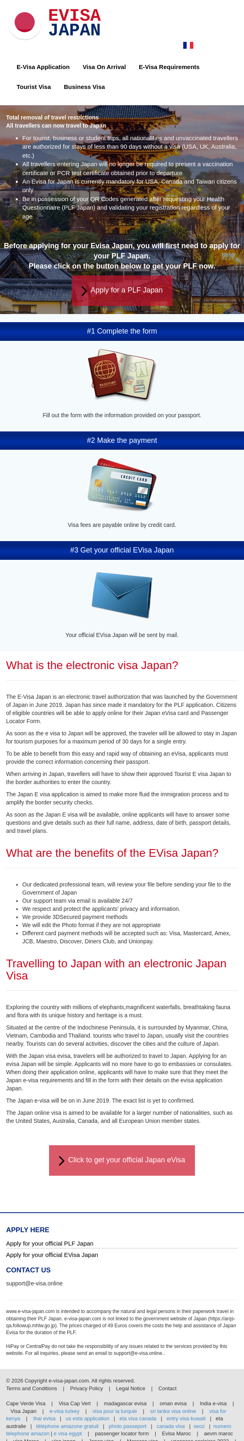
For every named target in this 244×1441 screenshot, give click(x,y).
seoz (198, 1426)
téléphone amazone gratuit (67, 1426)
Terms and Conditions (32, 1388)
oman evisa (173, 1403)
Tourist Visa (34, 86)
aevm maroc (218, 1433)
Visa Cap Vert (75, 1403)
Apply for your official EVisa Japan (52, 1254)
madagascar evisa (125, 1403)
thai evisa (44, 1418)
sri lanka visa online (173, 1411)
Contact (167, 1388)
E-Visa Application (43, 66)
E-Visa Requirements (169, 66)
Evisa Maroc (176, 1433)
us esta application (87, 1418)
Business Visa (84, 86)
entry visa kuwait (186, 1418)
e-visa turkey (64, 1411)
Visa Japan (23, 1411)
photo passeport (127, 1426)
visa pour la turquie (114, 1411)
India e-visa (213, 1403)
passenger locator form (122, 1433)
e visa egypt (68, 1433)
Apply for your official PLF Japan (50, 1243)
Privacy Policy (87, 1388)
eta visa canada (138, 1418)
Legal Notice (131, 1388)
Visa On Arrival (104, 66)
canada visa (171, 1426)
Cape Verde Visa (25, 1403)
